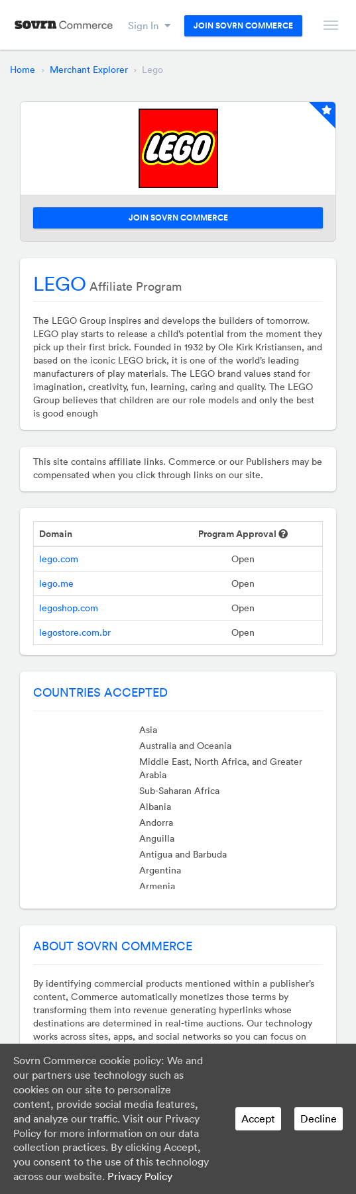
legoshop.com (68, 608)
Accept (258, 1118)
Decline (318, 1118)
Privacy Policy (139, 1176)
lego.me (56, 583)
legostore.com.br (75, 632)
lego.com (58, 559)
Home (22, 69)
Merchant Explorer (89, 69)
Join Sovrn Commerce (243, 26)
